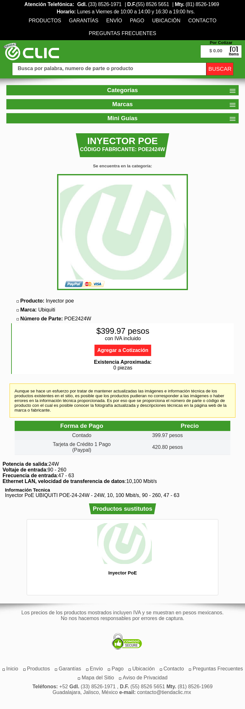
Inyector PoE (122, 572)
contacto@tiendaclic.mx (164, 692)
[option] (122, 549)
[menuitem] (45, 20)
